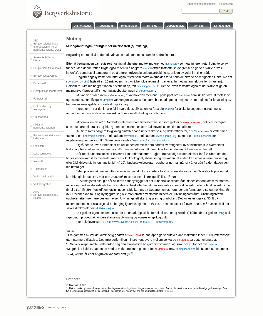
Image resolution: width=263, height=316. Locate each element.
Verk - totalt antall (44, 176)
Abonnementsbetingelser (202, 3)
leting (221, 213)
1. (67, 288)
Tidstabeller (40, 168)
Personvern (226, 3)
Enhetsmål (40, 83)
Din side (152, 25)
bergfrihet (184, 95)
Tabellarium (105, 25)
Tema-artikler (129, 25)
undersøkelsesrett (93, 135)
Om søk (198, 25)
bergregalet (106, 99)
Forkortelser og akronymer (42, 108)
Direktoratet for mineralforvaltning (151, 140)
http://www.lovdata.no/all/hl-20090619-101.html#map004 (139, 221)
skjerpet (213, 244)
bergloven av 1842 (78, 81)
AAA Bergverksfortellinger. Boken (46, 194)
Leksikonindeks (42, 153)
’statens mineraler (190, 122)
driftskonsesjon (202, 135)
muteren (169, 291)
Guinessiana (41, 116)
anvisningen (144, 86)
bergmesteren (147, 90)
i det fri (155, 86)
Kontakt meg (222, 25)
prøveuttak (130, 135)
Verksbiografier (42, 184)
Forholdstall (40, 98)
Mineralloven (201, 131)
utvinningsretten (193, 149)
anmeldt (169, 108)
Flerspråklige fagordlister (48, 91)
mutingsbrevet (130, 288)
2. (67, 285)
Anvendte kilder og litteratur (44, 59)
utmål (146, 68)
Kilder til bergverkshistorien (44, 126)
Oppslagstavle (175, 25)
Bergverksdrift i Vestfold (47, 68)
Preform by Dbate (56, 307)
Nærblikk (39, 161)
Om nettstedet (82, 25)
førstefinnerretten (114, 95)
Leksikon (39, 146)
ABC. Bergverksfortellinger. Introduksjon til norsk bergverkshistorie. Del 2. (48, 45)
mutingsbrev (172, 63)
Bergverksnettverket (45, 75)
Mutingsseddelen (186, 249)
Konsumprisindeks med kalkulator (47, 137)
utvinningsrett (163, 135)
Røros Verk (134, 235)
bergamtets (161, 249)
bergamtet (183, 239)
